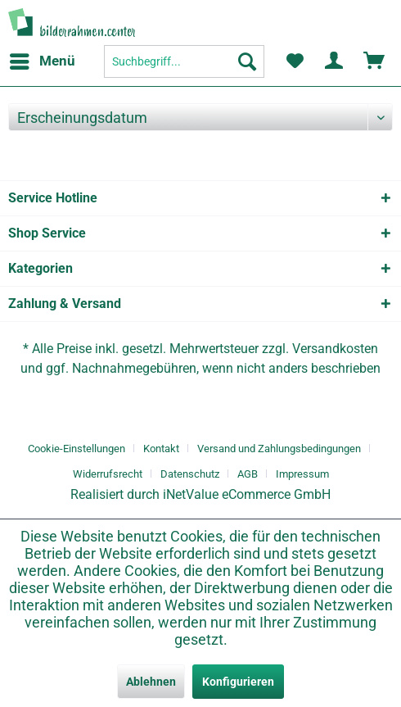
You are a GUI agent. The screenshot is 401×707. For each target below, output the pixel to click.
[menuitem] (41, 61)
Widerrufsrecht (107, 474)
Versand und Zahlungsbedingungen (279, 448)
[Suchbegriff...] (184, 61)
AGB (247, 474)
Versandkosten (335, 348)
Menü (42, 58)
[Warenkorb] (374, 61)
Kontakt (161, 448)
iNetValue (191, 494)
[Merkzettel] (294, 61)
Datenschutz (189, 474)
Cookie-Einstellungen (76, 448)
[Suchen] (247, 61)
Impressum (302, 474)
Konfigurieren (238, 681)
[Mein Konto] (334, 61)
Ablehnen (151, 681)
